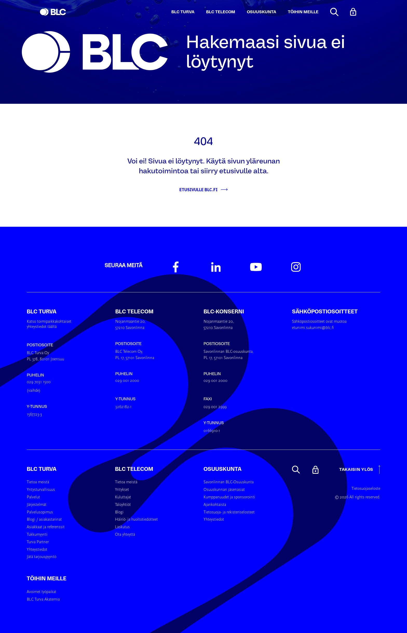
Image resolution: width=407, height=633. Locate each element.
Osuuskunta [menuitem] (222, 469)
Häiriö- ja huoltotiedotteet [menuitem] (136, 520)
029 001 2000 (127, 381)
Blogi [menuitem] (119, 512)
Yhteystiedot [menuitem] (37, 550)
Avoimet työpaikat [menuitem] (41, 592)
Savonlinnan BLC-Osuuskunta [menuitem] (229, 482)
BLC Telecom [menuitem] (134, 469)
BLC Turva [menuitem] (41, 469)
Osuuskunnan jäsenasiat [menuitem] (224, 490)
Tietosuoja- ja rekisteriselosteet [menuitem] (229, 512)
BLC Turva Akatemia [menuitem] (43, 599)
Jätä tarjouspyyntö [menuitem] (41, 557)
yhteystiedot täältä (42, 327)
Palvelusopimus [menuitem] (40, 512)
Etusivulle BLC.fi (198, 189)
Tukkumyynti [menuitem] (37, 535)
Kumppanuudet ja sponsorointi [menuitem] (229, 497)
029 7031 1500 (39, 382)
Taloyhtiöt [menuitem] (123, 505)
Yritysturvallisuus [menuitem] (41, 490)
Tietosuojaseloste (365, 489)
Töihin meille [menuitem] (46, 578)
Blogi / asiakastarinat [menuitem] (44, 520)
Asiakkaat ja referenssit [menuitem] (46, 527)
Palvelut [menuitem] (33, 497)
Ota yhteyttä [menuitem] (125, 535)
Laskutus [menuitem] (122, 527)
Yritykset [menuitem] (122, 490)
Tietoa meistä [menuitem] (38, 482)
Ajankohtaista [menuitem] (215, 505)
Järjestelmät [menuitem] (36, 505)
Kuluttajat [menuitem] (123, 497)
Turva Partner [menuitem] (38, 542)
